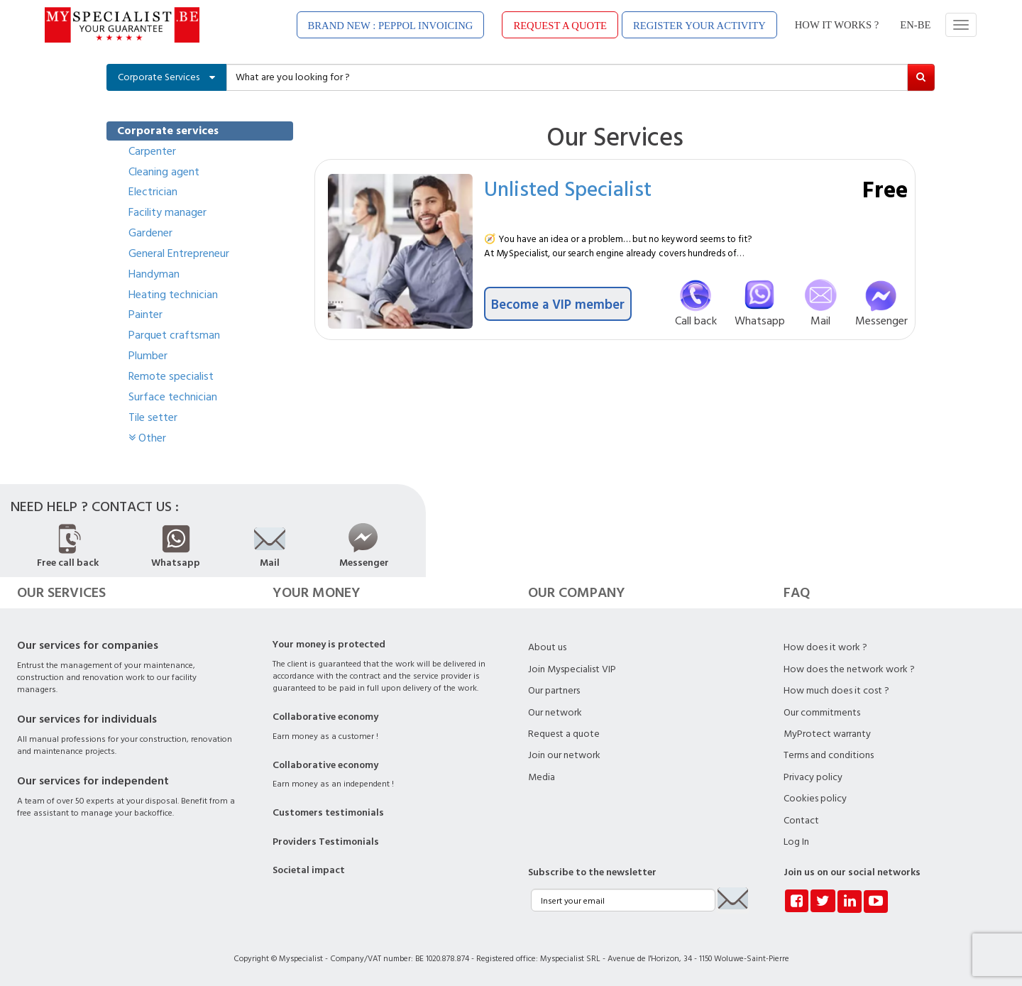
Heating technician (173, 294)
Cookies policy (815, 798)
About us (547, 647)
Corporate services (168, 130)
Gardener (150, 233)
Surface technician (172, 397)
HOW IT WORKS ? (837, 25)
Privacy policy (813, 777)
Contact (801, 821)
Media (541, 777)
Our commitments (822, 713)
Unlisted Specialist (568, 188)
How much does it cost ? (836, 691)
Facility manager (167, 212)
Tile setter (152, 417)
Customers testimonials (328, 813)
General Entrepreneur (178, 253)
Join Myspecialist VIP (572, 669)
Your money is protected (329, 644)
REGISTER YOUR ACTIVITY (699, 25)
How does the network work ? (849, 669)
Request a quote (564, 734)
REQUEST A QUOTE (560, 25)
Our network (555, 713)
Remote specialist (171, 376)
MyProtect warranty (827, 734)
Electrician (152, 191)
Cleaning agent (163, 172)
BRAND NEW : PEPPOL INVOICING (390, 25)
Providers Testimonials (326, 842)
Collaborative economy (325, 717)
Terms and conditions (829, 755)
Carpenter (152, 151)
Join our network (564, 755)
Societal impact (309, 870)
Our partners (554, 691)
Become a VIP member (558, 304)
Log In (796, 842)
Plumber (147, 355)
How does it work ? (825, 647)
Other (147, 438)
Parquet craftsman (174, 335)
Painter (145, 314)
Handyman (154, 274)
